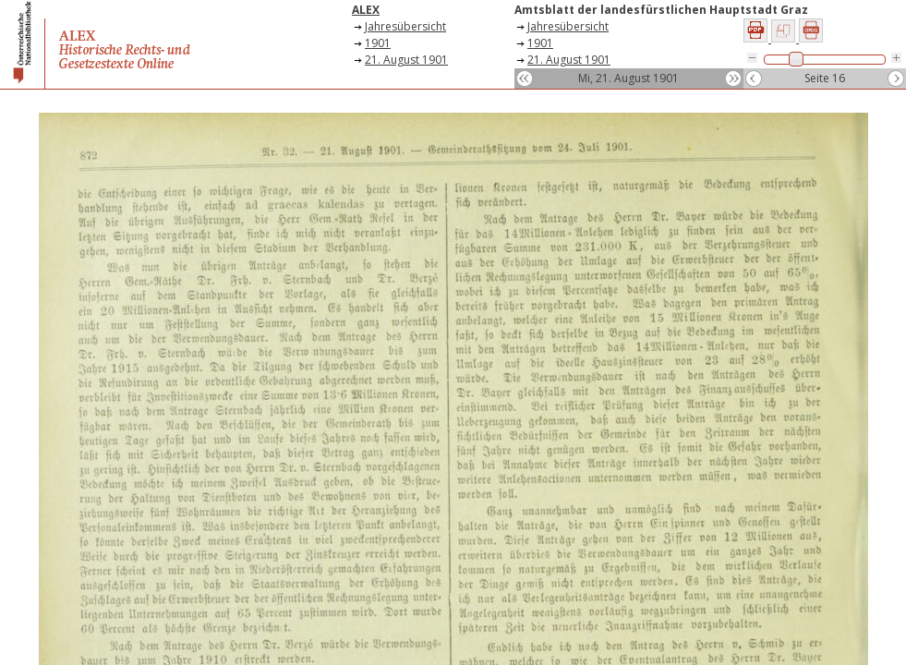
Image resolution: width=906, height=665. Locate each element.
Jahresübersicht (405, 26)
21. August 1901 (406, 59)
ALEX (366, 10)
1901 (378, 43)
